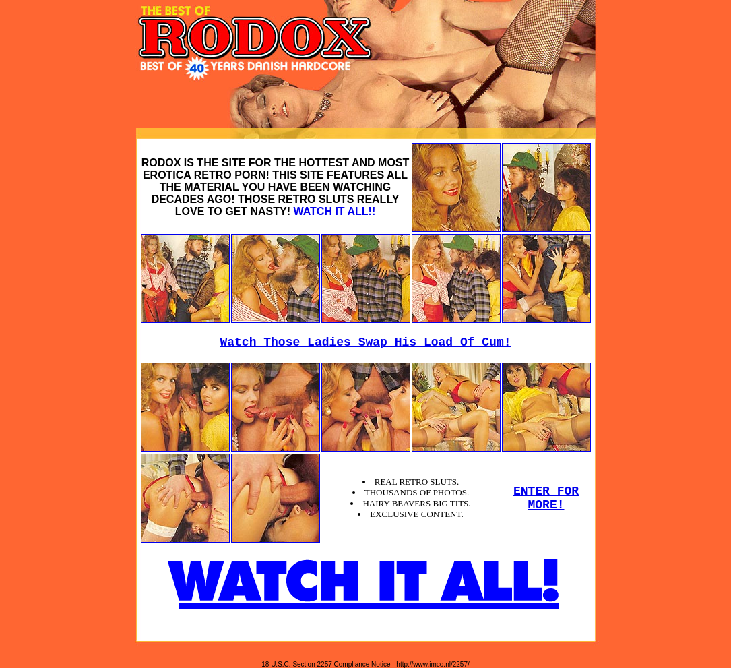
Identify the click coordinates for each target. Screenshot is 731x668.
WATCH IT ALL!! (334, 211)
